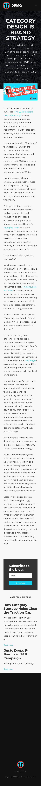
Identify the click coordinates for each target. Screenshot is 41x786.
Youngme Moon (11, 228)
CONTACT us (20, 772)
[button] (36, 5)
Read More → (9, 645)
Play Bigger (30, 360)
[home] (12, 5)
